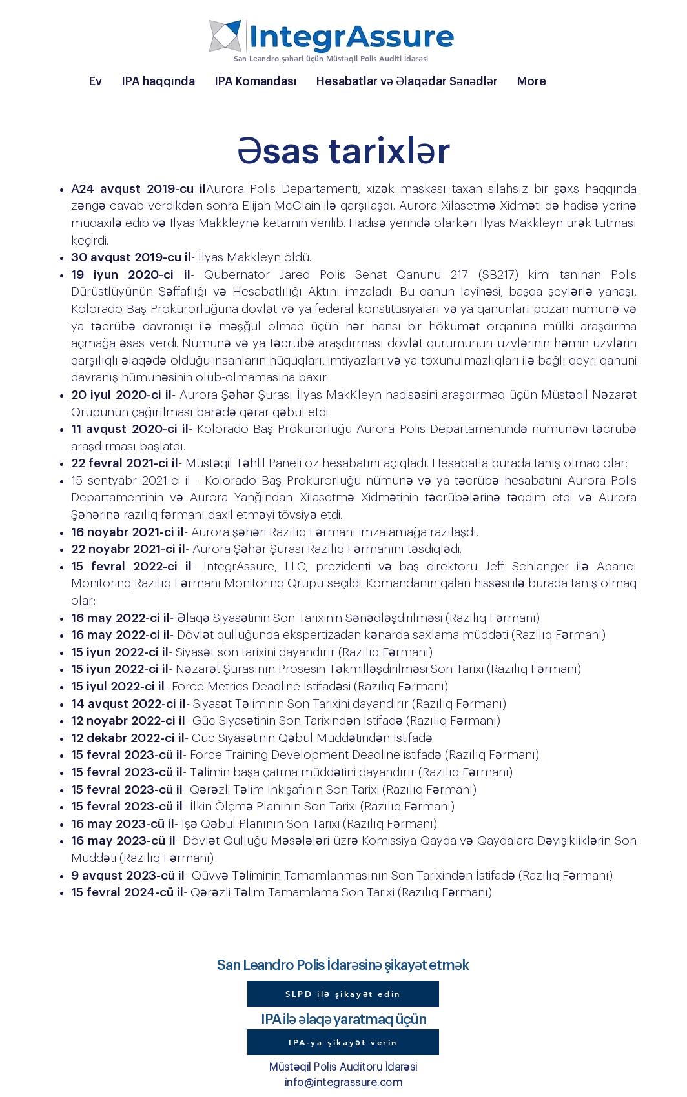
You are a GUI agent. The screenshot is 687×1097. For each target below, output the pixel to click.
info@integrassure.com (343, 1083)
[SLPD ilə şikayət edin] (343, 994)
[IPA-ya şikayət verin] (343, 1042)
